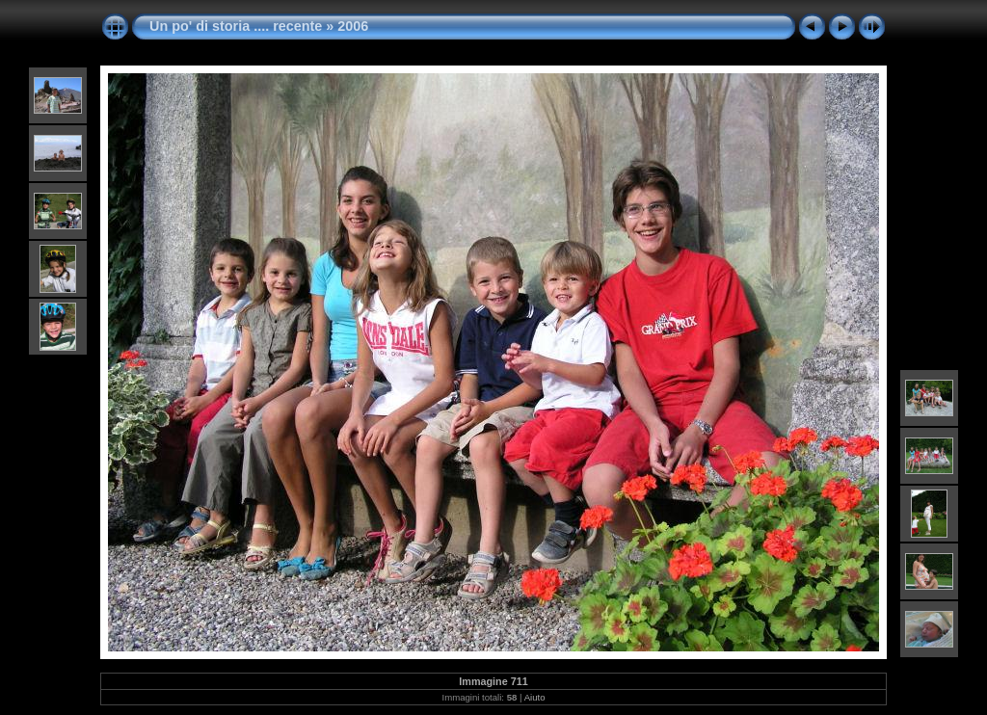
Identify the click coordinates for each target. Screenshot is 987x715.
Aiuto (535, 697)
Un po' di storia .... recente (235, 26)
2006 (352, 26)
